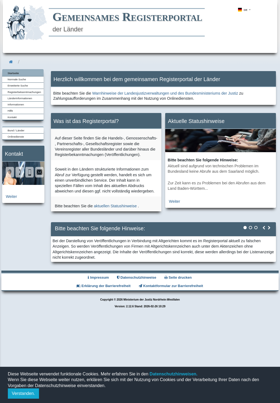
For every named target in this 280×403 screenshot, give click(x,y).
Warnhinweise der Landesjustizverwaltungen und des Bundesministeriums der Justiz (165, 93)
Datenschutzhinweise (136, 277)
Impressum (98, 277)
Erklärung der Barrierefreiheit (103, 286)
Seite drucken (178, 277)
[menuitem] (244, 10)
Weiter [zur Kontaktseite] (11, 196)
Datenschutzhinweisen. (172, 374)
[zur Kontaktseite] (23, 183)
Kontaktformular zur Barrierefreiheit (171, 286)
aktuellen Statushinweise (115, 206)
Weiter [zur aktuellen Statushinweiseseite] (174, 201)
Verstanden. (23, 393)
